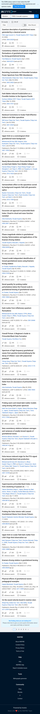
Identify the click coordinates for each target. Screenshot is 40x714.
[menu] (30, 11)
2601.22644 (10, 125)
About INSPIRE (19, 641)
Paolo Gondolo (23, 195)
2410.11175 (31, 366)
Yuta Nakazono (6, 59)
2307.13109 (5, 473)
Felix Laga (5, 35)
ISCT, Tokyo (29, 35)
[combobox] (22, 16)
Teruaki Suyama (21, 35)
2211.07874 (5, 609)
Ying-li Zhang (22, 167)
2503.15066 (5, 297)
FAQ (20, 661)
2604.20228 (10, 39)
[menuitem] (30, 11)
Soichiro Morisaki (18, 517)
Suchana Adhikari (7, 99)
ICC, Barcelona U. (20, 462)
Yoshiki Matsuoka (23, 491)
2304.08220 (5, 524)
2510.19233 (10, 173)
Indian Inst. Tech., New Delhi (18, 603)
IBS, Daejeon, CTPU (21, 313)
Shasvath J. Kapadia (18, 242)
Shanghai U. (5, 169)
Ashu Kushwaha (7, 78)
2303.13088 (5, 549)
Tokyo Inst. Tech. (18, 78)
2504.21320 (5, 273)
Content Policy (20, 645)
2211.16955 (20, 589)
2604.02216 (10, 61)
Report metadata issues (20, 668)
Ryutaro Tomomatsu (8, 193)
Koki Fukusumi (6, 540)
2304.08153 (5, 500)
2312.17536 (5, 417)
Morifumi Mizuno (7, 436)
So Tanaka (5, 266)
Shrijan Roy (5, 603)
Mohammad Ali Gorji (8, 141)
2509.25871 (5, 223)
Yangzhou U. (28, 169)
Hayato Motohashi (7, 584)
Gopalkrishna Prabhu (15, 266)
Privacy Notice (20, 648)
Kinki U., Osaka (16, 408)
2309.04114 (5, 445)
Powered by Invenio (20, 708)
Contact (20, 698)
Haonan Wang (6, 167)
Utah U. (10, 197)
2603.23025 (10, 82)
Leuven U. (12, 35)
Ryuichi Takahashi (24, 438)
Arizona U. (26, 436)
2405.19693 (31, 390)
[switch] (24, 25)
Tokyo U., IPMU (16, 169)
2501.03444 (31, 320)
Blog (20, 689)
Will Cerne (5, 120)
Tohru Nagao (6, 494)
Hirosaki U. (16, 436)
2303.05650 (5, 568)
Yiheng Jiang (6, 361)
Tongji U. (14, 167)
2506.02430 (5, 247)
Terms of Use (20, 651)
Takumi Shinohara (27, 408)
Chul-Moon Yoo (16, 339)
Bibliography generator (20, 678)
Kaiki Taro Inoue (7, 408)
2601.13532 (5, 150)
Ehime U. (32, 491)
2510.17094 (10, 199)
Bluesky (20, 692)
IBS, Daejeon (19, 141)
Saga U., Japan (13, 412)
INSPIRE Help (20, 665)
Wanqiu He (27, 489)
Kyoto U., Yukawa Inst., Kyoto (27, 464)
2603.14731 (10, 103)
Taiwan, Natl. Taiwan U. (12, 466)
